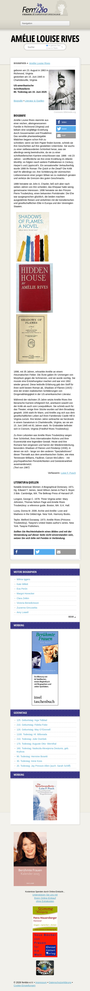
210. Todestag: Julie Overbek (31, 739)
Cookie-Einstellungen (24, 985)
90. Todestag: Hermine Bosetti (32, 756)
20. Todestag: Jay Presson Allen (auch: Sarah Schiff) (43, 765)
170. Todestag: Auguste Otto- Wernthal (36, 743)
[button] (66, 122)
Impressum (41, 982)
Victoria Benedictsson (28, 603)
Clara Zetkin (23, 598)
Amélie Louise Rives (39, 63)
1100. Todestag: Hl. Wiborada (32, 734)
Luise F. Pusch (68, 473)
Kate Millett (22, 584)
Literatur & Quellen (34, 100)
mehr (71, 617)
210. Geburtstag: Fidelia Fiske (32, 724)
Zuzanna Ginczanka (27, 607)
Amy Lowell (23, 612)
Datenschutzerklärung (60, 982)
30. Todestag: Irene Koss (29, 761)
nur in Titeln (52, 48)
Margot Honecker (25, 593)
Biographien (20, 63)
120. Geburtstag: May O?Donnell (33, 729)
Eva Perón (22, 588)
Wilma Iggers (23, 579)
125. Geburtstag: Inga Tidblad (32, 720)
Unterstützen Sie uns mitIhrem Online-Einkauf (45, 898)
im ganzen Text (53, 45)
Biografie (18, 100)
